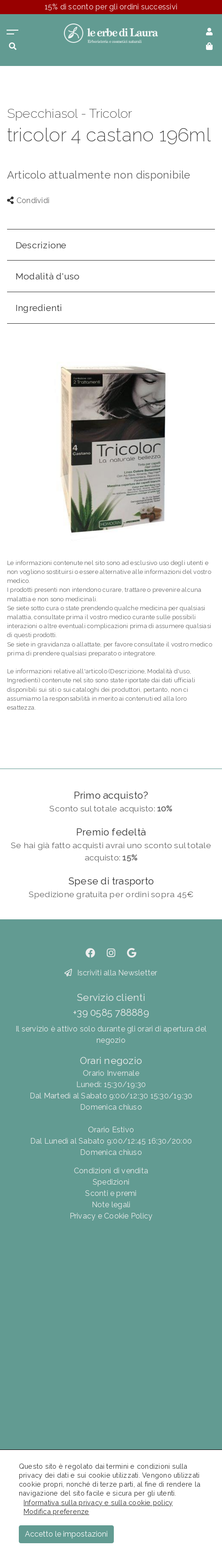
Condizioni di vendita (111, 1170)
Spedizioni (111, 1182)
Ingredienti (39, 308)
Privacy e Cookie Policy (111, 1215)
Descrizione (41, 245)
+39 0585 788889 (111, 1012)
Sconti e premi (110, 1193)
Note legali (111, 1204)
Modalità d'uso (47, 276)
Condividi (28, 200)
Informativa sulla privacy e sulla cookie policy (98, 1502)
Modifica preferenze (56, 1511)
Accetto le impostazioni (66, 1534)
